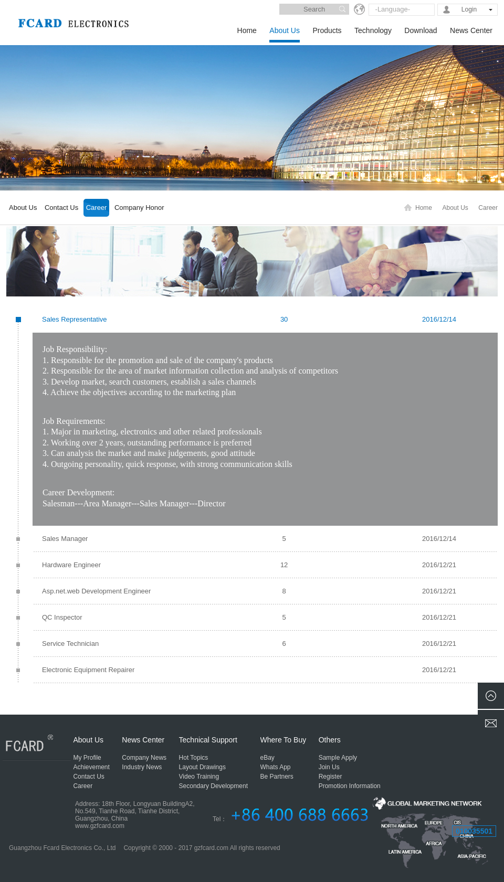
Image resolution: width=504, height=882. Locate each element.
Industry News (142, 767)
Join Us (329, 767)
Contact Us (61, 207)
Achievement (91, 767)
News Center (471, 30)
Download (420, 30)
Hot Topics (193, 757)
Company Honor (139, 207)
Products (326, 30)
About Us (284, 30)
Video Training (199, 776)
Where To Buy (283, 740)
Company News (144, 757)
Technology (373, 30)
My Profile (87, 757)
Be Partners (276, 776)
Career (96, 207)
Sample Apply (338, 757)
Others (330, 740)
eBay (267, 757)
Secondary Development (213, 786)
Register (330, 776)
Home (247, 30)
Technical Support (208, 740)
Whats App (275, 767)
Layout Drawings (202, 767)
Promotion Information (350, 786)
